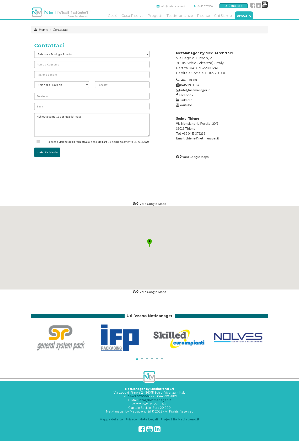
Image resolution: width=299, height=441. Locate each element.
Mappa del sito (111, 419)
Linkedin (186, 100)
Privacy (131, 419)
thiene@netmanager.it (202, 138)
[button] (149, 243)
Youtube (186, 105)
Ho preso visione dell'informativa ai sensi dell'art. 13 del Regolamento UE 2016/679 (98, 142)
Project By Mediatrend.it (180, 419)
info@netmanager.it (173, 6)
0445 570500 (205, 6)
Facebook (186, 95)
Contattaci (234, 6)
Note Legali (149, 419)
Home (43, 30)
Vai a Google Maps (192, 156)
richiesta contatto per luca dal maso (92, 125)
